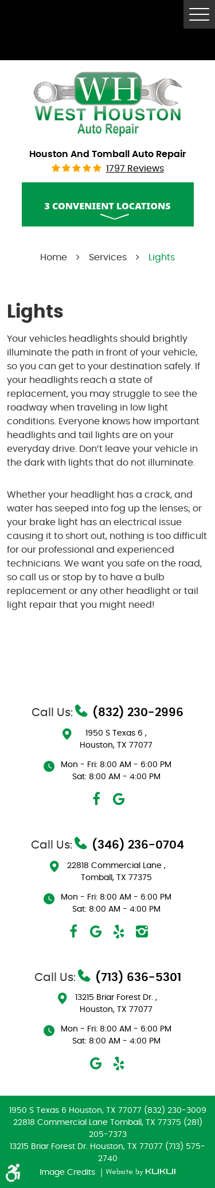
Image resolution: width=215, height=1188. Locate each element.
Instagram (142, 931)
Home (53, 257)
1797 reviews (135, 168)
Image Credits (68, 1173)
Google (119, 799)
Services (108, 257)
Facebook (96, 799)
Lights (161, 257)
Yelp (119, 931)
